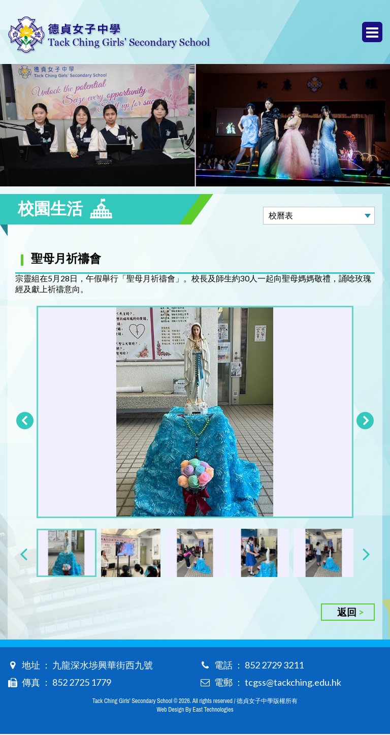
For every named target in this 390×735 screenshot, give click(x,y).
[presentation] (23, 554)
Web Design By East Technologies (194, 711)
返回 (346, 613)
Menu (372, 32)
